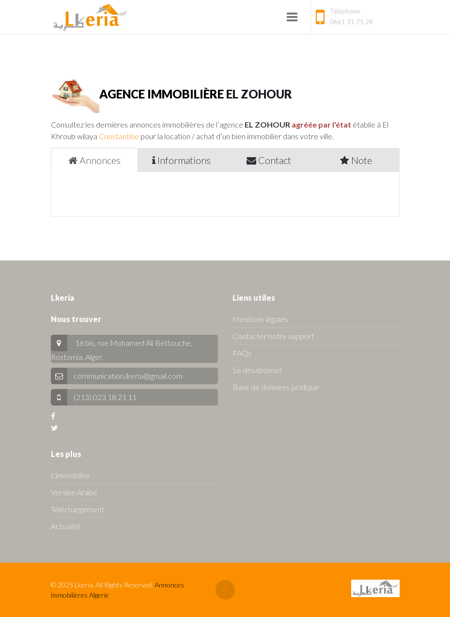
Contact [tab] (269, 160)
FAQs (242, 352)
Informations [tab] (181, 160)
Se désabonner (257, 369)
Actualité (65, 526)
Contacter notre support (273, 336)
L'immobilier (70, 475)
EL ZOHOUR (259, 94)
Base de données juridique (276, 386)
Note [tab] (356, 160)
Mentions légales (260, 319)
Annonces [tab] (94, 160)
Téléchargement (77, 509)
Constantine (119, 136)
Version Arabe (74, 492)
